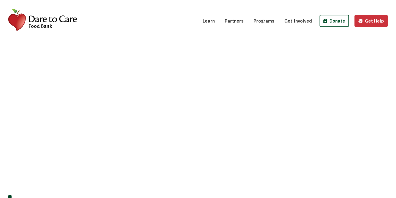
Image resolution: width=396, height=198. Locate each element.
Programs (264, 21)
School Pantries (274, 5)
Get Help (371, 21)
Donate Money (340, 5)
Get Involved (298, 21)
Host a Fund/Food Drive (313, 5)
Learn (209, 21)
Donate (334, 21)
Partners (234, 21)
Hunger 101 (218, 5)
